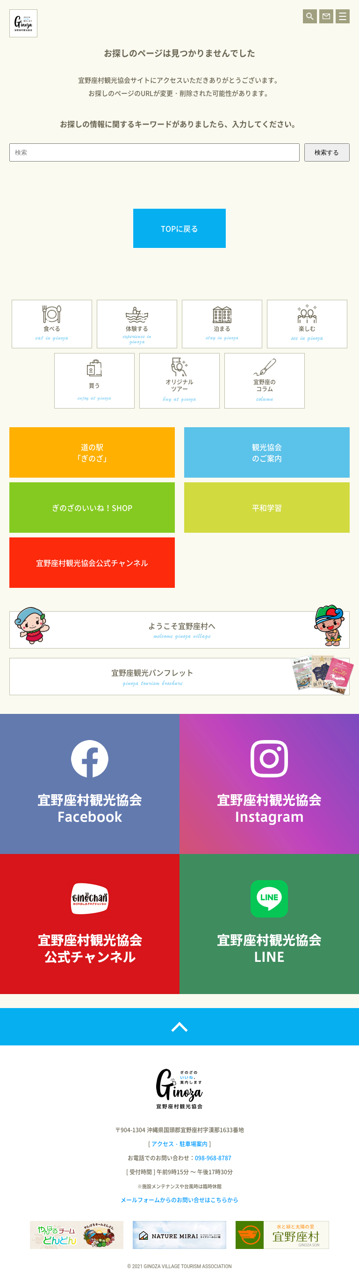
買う (94, 385)
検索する (327, 152)
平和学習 (267, 507)
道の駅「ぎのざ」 (92, 452)
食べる (51, 329)
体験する (137, 329)
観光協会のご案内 (267, 452)
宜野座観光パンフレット (152, 677)
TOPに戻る (179, 228)
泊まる (222, 329)
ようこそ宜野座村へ (181, 630)
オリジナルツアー (179, 385)
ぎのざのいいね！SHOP (92, 507)
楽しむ (307, 329)
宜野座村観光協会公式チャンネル (92, 562)
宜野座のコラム (264, 385)
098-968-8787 (213, 1158)
